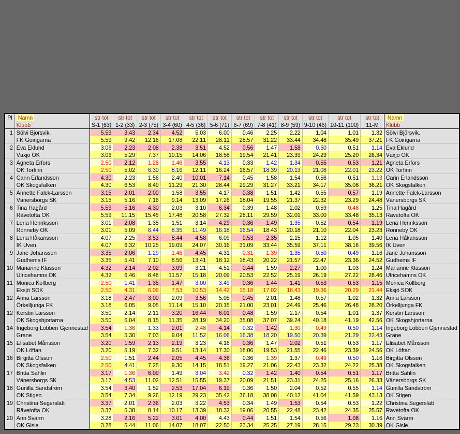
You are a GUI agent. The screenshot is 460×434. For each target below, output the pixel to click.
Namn (25, 117)
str (98, 117)
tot (105, 117)
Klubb (24, 125)
